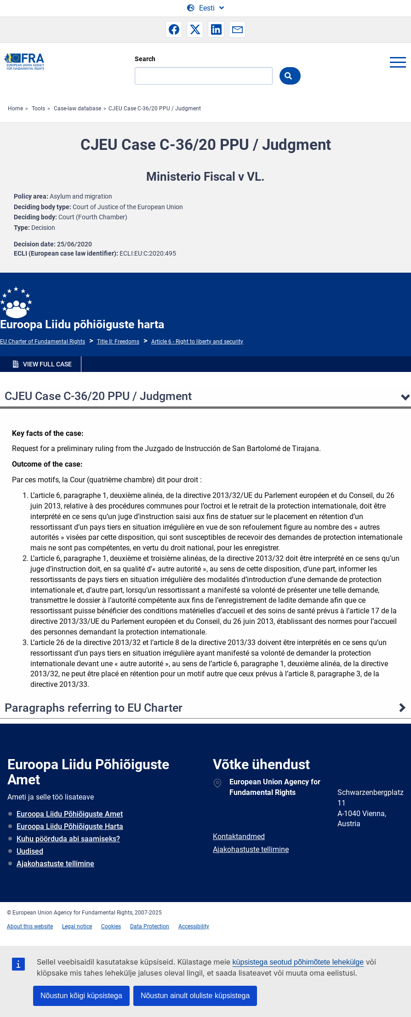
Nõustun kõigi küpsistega (81, 996)
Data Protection (149, 926)
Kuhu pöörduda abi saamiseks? (68, 838)
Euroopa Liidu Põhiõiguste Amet (70, 814)
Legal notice (77, 926)
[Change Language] (205, 8)
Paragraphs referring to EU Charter (94, 707)
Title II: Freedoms (118, 341)
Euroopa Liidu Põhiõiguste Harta (70, 826)
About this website (30, 926)
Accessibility (193, 926)
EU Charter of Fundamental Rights (42, 341)
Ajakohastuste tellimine (55, 863)
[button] (174, 29)
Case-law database (77, 108)
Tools (38, 108)
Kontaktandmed (239, 836)
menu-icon (397, 62)
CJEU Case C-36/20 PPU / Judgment (154, 108)
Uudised (30, 851)
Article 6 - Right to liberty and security (197, 341)
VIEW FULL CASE (47, 364)
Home (15, 108)
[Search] (204, 76)
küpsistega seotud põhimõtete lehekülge (298, 962)
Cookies (111, 926)
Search (145, 59)
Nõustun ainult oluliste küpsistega (195, 996)
